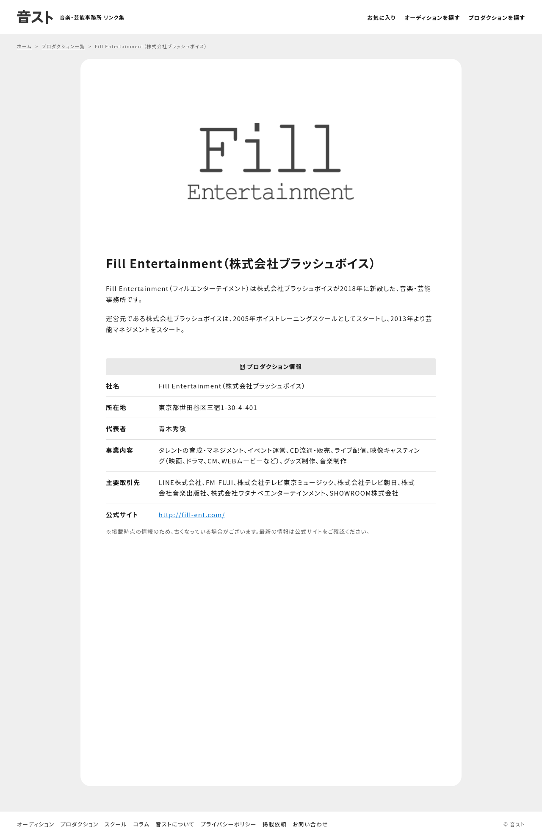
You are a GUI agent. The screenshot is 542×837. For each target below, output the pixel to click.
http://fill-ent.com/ (192, 514)
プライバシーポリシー (229, 824)
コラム (141, 824)
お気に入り (381, 18)
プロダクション (79, 824)
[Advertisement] (271, 662)
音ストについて (174, 824)
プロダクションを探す (496, 18)
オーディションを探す (432, 18)
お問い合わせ (310, 824)
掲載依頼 (275, 824)
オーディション (35, 824)
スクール (116, 824)
